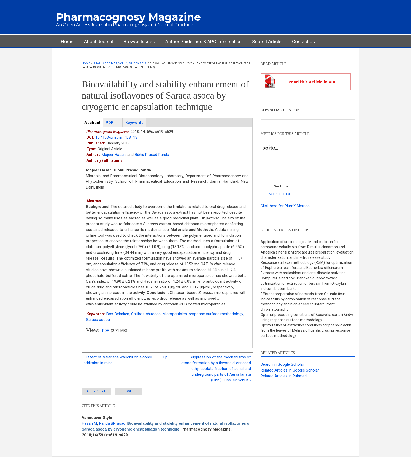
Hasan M (89, 423)
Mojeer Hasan (114, 154)
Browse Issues (139, 41)
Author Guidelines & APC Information (203, 41)
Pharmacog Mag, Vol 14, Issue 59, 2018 (119, 63)
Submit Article (267, 41)
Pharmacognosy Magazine (128, 16)
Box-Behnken (117, 313)
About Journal (98, 41)
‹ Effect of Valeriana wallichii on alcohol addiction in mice (118, 360)
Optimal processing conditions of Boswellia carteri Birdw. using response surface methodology (307, 317)
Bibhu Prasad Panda (152, 154)
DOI (128, 391)
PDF (105, 330)
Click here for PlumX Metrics (285, 205)
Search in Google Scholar (282, 364)
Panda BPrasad (112, 423)
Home (67, 41)
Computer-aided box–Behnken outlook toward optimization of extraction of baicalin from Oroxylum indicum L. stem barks (304, 283)
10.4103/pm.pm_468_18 (116, 137)
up (165, 357)
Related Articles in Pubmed (284, 376)
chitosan (153, 313)
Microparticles (175, 313)
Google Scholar (96, 391)
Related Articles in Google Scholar (290, 370)
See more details (281, 194)
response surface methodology (216, 313)
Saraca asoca (98, 319)
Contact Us (303, 41)
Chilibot (137, 313)
